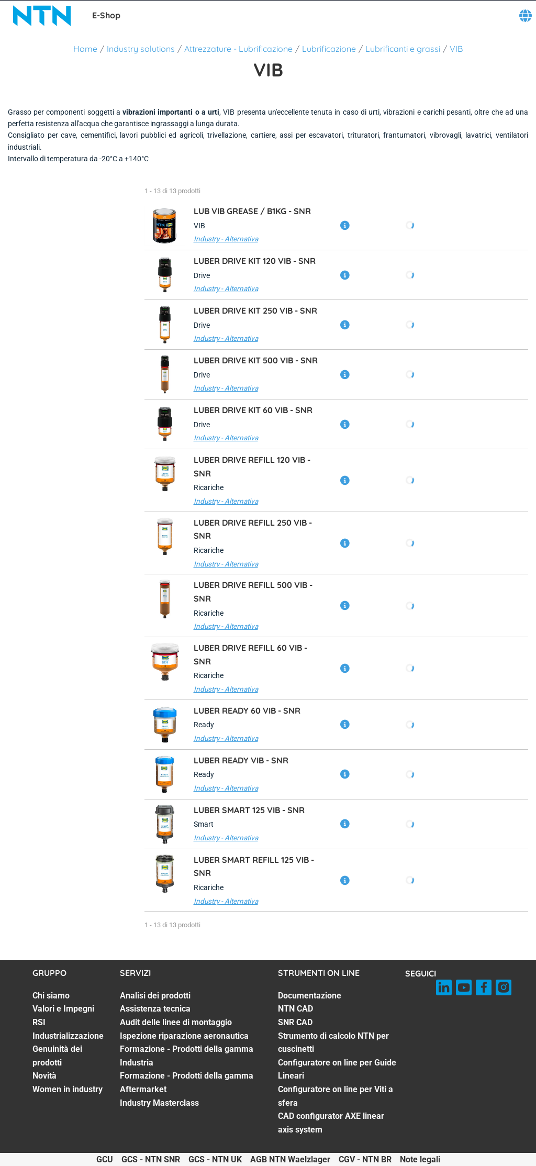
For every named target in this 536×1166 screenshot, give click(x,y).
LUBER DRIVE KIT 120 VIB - (255, 261)
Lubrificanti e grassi (402, 48)
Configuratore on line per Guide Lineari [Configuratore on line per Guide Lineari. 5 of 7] (337, 1069)
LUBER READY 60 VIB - (247, 710)
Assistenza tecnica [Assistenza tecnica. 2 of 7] (155, 1009)
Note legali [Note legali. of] (420, 1159)
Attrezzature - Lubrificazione (238, 48)
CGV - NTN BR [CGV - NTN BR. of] (365, 1159)
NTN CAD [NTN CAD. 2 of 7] (295, 1009)
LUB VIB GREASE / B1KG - (252, 211)
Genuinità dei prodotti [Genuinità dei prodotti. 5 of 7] (57, 1056)
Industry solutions (141, 48)
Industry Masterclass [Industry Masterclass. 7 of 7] (159, 1103)
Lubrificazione (329, 48)
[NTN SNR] (42, 15)
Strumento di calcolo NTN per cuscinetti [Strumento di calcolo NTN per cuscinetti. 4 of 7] (333, 1042)
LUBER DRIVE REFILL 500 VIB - (253, 592)
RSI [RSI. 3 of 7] (39, 1022)
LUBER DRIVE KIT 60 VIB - (253, 410)
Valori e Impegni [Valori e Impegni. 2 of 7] (63, 1009)
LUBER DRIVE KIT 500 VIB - (256, 360)
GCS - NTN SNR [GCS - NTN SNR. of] (150, 1159)
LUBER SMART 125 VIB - (249, 810)
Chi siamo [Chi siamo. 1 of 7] (51, 996)
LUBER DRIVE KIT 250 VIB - (255, 310)
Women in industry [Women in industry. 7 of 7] (67, 1089)
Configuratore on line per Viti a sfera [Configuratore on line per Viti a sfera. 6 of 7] (335, 1096)
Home (85, 48)
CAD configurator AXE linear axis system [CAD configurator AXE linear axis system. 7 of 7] (331, 1123)
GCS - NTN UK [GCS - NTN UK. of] (215, 1159)
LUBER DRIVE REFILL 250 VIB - (253, 529)
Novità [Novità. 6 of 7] (44, 1076)
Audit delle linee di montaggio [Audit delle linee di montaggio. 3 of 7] (176, 1022)
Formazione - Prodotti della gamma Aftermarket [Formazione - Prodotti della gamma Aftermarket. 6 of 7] (186, 1082)
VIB (456, 48)
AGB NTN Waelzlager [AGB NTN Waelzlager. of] (290, 1159)
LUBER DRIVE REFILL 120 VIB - (252, 466)
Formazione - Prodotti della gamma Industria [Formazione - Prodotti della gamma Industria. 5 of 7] (186, 1056)
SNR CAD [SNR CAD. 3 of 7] (295, 1022)
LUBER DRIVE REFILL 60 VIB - (250, 654)
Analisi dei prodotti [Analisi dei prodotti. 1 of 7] (155, 996)
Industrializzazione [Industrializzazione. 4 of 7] (68, 1036)
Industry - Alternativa (226, 239)
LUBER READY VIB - (241, 760)
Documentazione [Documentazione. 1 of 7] (309, 996)
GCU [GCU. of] (104, 1159)
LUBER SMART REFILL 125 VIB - (254, 866)
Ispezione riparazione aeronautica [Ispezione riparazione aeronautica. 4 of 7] (184, 1036)
